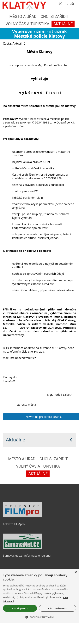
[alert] (39, 596)
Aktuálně (15, 440)
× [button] (75, 572)
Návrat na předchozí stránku (44, 417)
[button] (39, 617)
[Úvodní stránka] (60, 3)
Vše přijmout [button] (20, 608)
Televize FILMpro (14, 524)
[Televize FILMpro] (22, 516)
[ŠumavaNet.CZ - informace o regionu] (22, 548)
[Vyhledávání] (66, 3)
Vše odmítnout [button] (57, 608)
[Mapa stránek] (72, 3)
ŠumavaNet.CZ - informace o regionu (27, 555)
